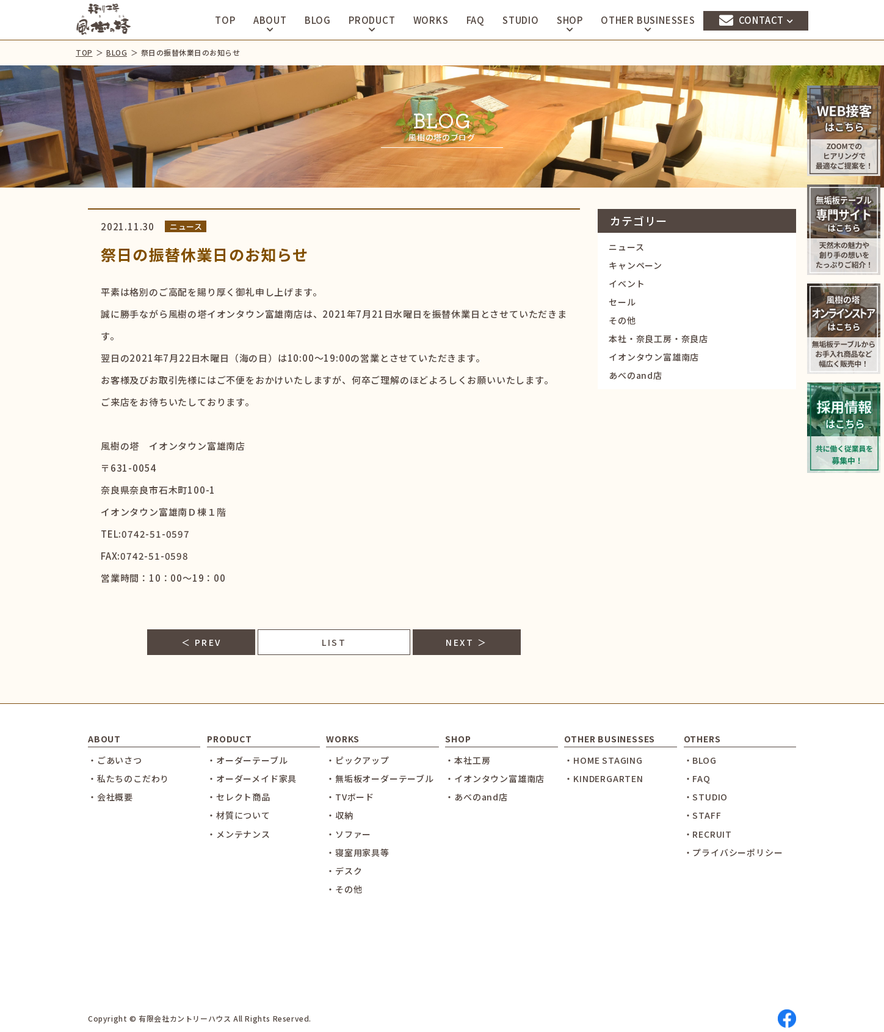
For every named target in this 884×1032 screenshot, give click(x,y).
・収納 (339, 815)
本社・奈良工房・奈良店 (658, 338)
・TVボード (350, 797)
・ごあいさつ (115, 760)
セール (622, 302)
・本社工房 (467, 760)
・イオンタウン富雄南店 (495, 778)
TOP (225, 19)
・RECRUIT (708, 834)
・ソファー (348, 834)
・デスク (344, 871)
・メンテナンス (238, 834)
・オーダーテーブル (247, 760)
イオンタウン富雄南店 (654, 357)
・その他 (344, 889)
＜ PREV (201, 642)
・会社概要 (110, 797)
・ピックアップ (357, 760)
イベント (627, 283)
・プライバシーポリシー (733, 852)
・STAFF (703, 815)
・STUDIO (706, 797)
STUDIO (520, 19)
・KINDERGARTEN (603, 778)
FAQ (475, 19)
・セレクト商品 (238, 797)
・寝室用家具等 (357, 852)
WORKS (431, 19)
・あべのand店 (476, 797)
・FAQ (697, 778)
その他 (622, 320)
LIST (334, 642)
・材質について (238, 815)
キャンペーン (635, 265)
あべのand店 (635, 375)
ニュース (626, 247)
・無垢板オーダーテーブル (380, 778)
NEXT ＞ (466, 642)
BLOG (318, 19)
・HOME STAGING (603, 760)
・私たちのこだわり (128, 778)
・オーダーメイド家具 (252, 778)
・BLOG (700, 760)
